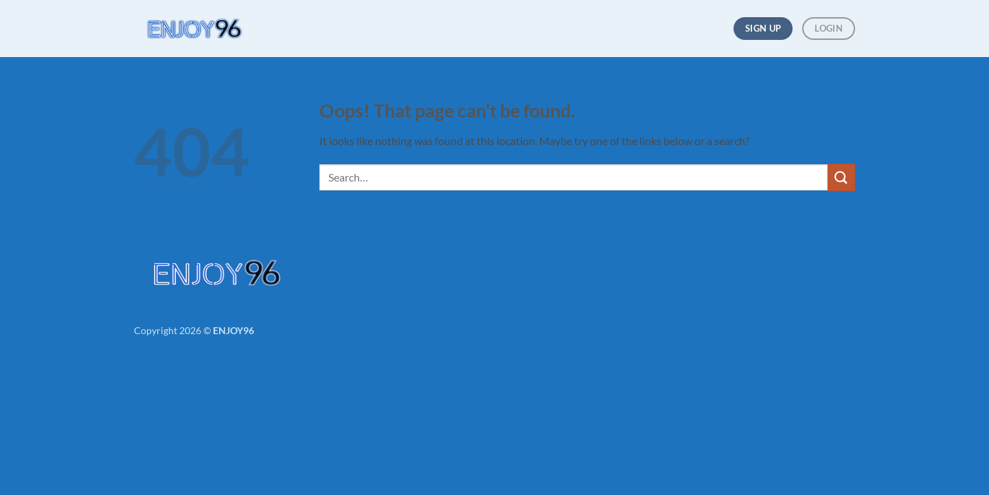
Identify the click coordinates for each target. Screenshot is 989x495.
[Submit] (841, 177)
